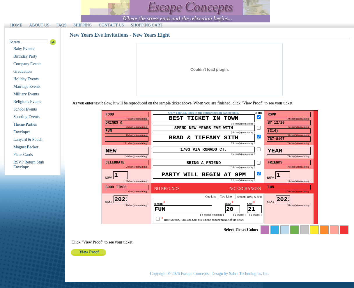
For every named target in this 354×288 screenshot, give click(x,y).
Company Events (27, 64)
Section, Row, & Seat (249, 205)
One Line (211, 204)
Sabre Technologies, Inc (248, 273)
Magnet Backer (25, 147)
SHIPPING (82, 25)
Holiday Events (26, 79)
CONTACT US (111, 25)
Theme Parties (25, 124)
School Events (25, 109)
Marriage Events (26, 86)
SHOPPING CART (146, 25)
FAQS (61, 25)
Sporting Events (26, 117)
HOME (16, 25)
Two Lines (226, 204)
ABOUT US (39, 25)
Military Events (26, 94)
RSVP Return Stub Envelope (28, 164)
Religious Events (27, 101)
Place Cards (23, 154)
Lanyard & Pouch (28, 139)
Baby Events (23, 49)
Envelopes (21, 132)
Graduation (22, 71)
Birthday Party (25, 56)
